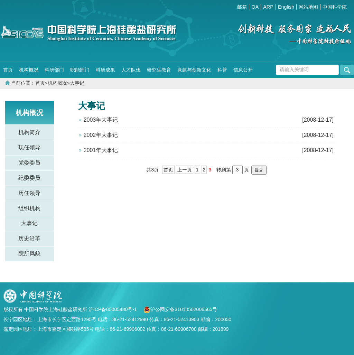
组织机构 (29, 208)
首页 (8, 70)
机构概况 (28, 70)
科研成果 (105, 70)
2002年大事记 (101, 135)
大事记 (77, 83)
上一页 (184, 169)
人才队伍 (131, 70)
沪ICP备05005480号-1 (113, 309)
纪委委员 (29, 178)
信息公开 (243, 70)
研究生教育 (159, 70)
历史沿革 (29, 238)
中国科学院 (335, 7)
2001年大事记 (101, 150)
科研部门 (54, 70)
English (286, 7)
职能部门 (80, 70)
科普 (222, 70)
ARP (268, 7)
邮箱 (242, 7)
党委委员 (29, 163)
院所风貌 (29, 253)
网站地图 (308, 7)
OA (255, 7)
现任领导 (29, 147)
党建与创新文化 (194, 70)
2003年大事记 (101, 120)
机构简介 (29, 132)
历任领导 (29, 193)
